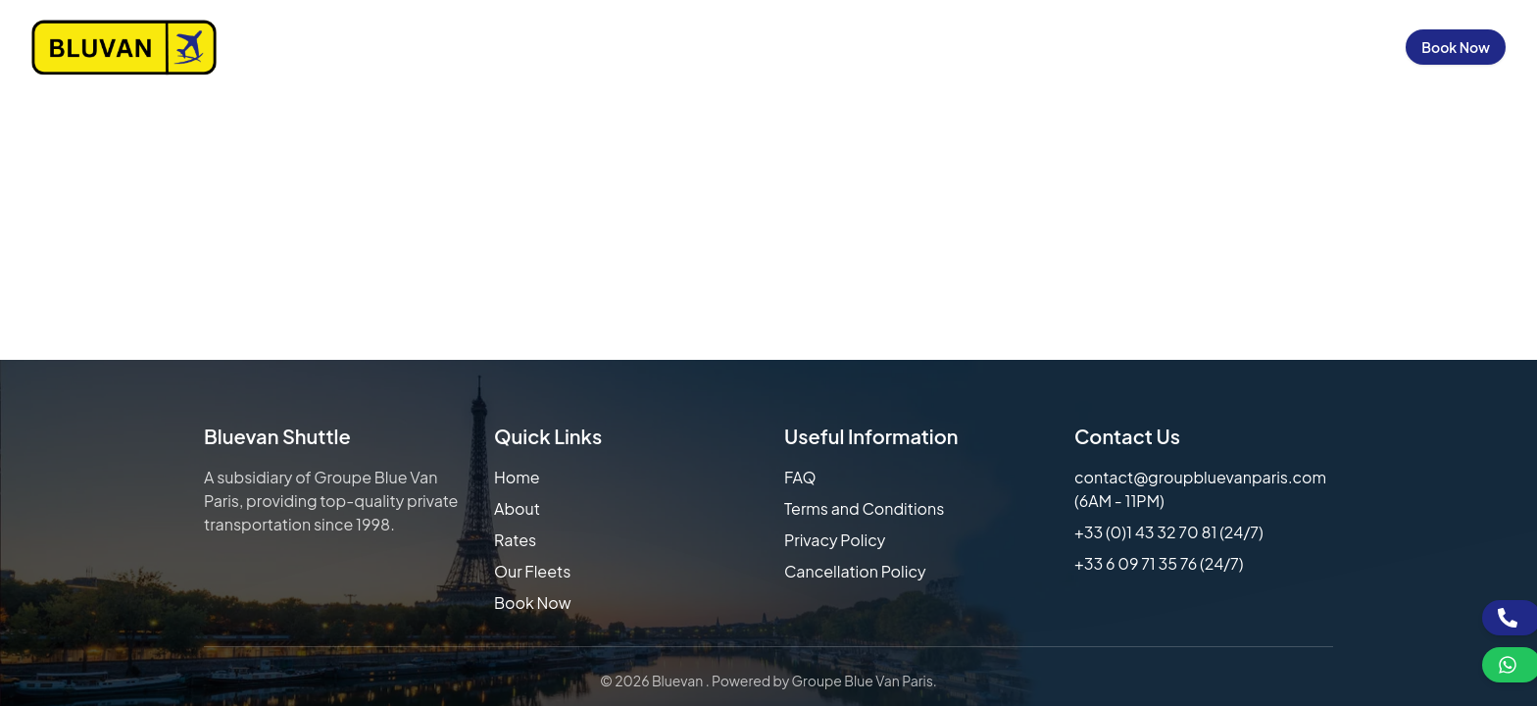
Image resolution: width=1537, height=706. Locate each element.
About (517, 508)
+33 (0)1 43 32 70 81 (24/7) (1169, 532)
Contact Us (1230, 47)
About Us (854, 47)
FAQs (1142, 47)
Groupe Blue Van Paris (862, 680)
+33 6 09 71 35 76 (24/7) (1159, 563)
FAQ (800, 477)
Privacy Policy (834, 540)
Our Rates (952, 47)
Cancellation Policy (855, 571)
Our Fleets (1057, 47)
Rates (515, 540)
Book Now (1455, 47)
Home (773, 47)
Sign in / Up (1340, 47)
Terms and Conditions (864, 508)
